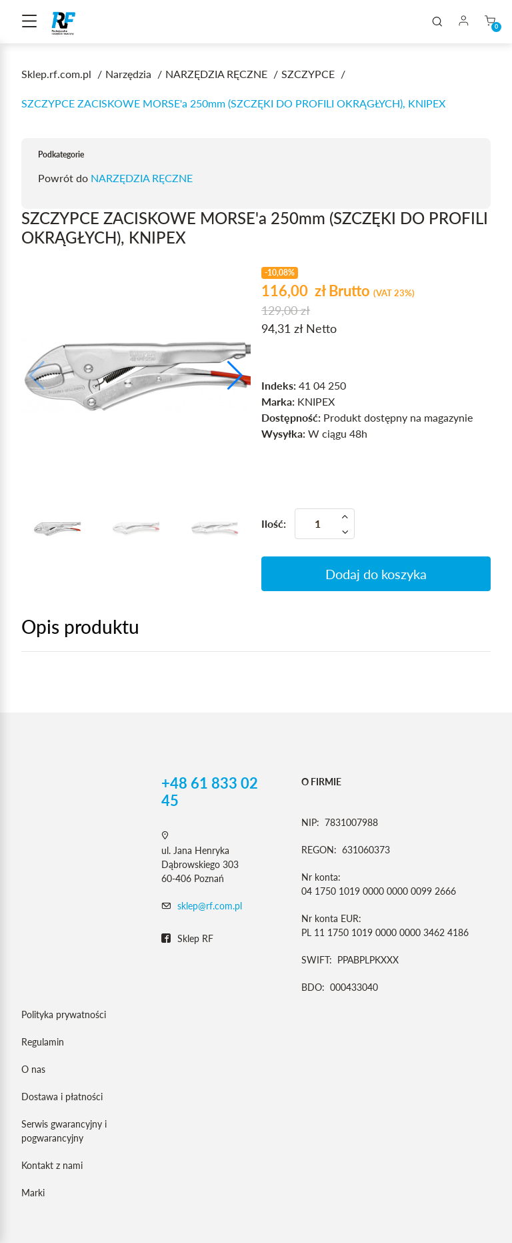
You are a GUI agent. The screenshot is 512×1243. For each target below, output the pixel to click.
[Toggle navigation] (29, 22)
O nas (33, 1069)
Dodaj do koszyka (376, 574)
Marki (33, 1192)
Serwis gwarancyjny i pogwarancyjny (64, 1131)
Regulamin (42, 1042)
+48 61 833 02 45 (209, 792)
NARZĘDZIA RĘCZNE (142, 177)
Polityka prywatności (63, 1014)
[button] (235, 375)
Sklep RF (187, 938)
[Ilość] (325, 523)
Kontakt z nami (52, 1165)
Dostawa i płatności (62, 1096)
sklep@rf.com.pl (209, 905)
